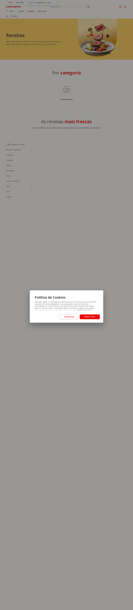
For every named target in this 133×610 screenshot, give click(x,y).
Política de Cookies (85, 310)
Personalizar (69, 317)
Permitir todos (89, 317)
